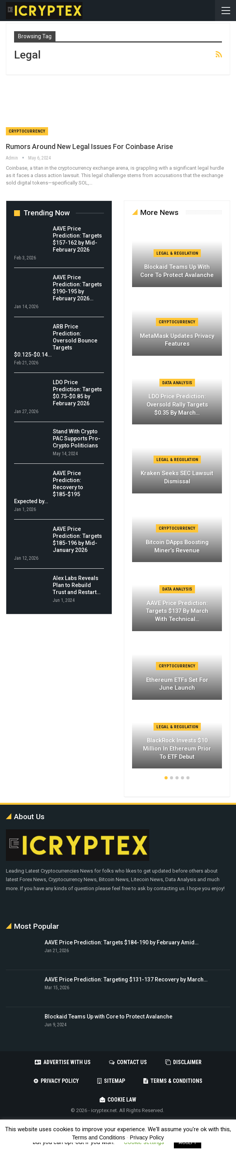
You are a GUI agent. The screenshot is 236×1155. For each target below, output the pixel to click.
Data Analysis (177, 382)
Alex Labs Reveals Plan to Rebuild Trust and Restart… (76, 585)
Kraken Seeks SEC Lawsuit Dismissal (177, 477)
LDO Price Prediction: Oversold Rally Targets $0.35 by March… (177, 404)
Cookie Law (118, 1099)
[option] (177, 501)
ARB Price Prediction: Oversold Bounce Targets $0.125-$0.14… (55, 340)
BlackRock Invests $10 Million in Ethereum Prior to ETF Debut (177, 748)
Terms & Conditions (172, 1081)
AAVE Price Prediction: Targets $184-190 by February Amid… (121, 942)
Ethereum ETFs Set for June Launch (177, 684)
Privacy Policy (56, 1081)
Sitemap (111, 1081)
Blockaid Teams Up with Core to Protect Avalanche (177, 271)
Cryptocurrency (27, 131)
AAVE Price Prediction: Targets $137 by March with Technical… (177, 611)
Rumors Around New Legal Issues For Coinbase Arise (89, 146)
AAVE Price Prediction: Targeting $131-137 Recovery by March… (126, 979)
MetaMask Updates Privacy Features (177, 340)
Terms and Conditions (98, 1137)
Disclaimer (183, 1062)
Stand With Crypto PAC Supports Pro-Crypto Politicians (76, 438)
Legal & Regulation (177, 253)
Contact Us (128, 1062)
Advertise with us (63, 1062)
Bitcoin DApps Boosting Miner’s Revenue (177, 546)
